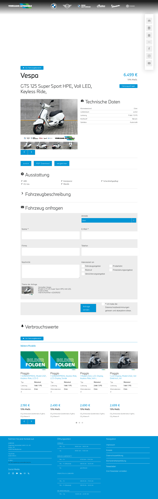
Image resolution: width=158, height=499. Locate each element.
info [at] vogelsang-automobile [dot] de (19, 462)
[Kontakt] (149, 28)
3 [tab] (82, 422)
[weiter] (31, 421)
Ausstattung (37, 175)
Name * (25, 229)
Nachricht (26, 262)
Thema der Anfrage (29, 284)
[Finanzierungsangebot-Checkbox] (110, 270)
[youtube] (17, 473)
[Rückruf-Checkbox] (83, 270)
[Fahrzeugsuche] (149, 21)
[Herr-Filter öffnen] (134, 220)
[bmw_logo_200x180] (54, 4)
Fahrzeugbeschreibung (48, 194)
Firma (24, 245)
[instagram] (13, 473)
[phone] (28, 473)
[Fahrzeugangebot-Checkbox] (83, 266)
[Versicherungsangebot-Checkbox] (83, 273)
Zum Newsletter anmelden (116, 471)
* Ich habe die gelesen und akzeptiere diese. (118, 307)
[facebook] (9, 473)
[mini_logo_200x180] (67, 3)
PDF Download (42, 163)
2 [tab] (79, 422)
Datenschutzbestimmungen (117, 307)
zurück (26, 163)
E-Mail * (85, 229)
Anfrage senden (86, 308)
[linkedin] (21, 473)
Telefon (84, 245)
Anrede (84, 216)
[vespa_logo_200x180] (115, 3)
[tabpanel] (34, 384)
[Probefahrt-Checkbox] (110, 266)
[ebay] (149, 42)
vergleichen (62, 163)
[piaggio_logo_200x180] (130, 3)
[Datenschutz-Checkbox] (103, 304)
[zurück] (24, 421)
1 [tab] (76, 422)
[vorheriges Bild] (24, 152)
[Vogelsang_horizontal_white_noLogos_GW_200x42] (20, 4)
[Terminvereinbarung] (149, 35)
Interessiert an (87, 262)
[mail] (24, 473)
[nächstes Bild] (31, 152)
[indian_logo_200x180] (101, 3)
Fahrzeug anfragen (128, 86)
